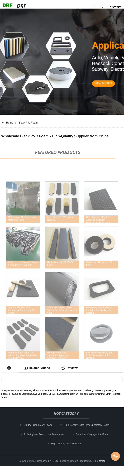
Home (9, 122)
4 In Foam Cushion (50, 390)
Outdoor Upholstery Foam (39, 424)
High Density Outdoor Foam (67, 443)
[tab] (9, 368)
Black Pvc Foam (28, 122)
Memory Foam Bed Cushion (77, 390)
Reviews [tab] (69, 368)
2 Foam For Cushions (20, 394)
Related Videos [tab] (37, 368)
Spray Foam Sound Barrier (63, 394)
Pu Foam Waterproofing (92, 394)
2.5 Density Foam (102, 390)
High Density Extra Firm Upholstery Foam (87, 424)
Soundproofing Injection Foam (93, 434)
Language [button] (114, 6)
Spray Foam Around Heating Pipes (20, 390)
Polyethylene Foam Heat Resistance (45, 434)
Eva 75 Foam (40, 394)
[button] (93, 6)
